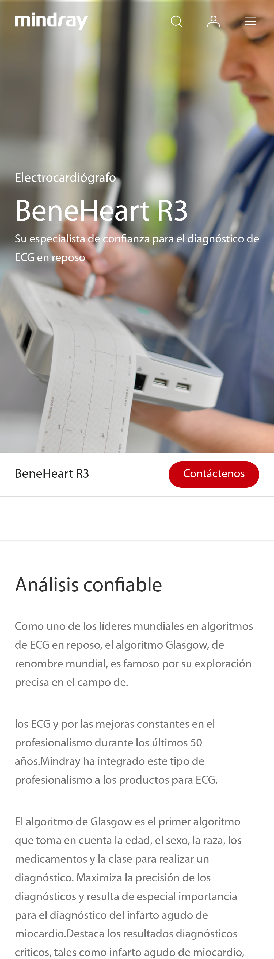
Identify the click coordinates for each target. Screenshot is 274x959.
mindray (52, 21)
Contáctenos (214, 474)
